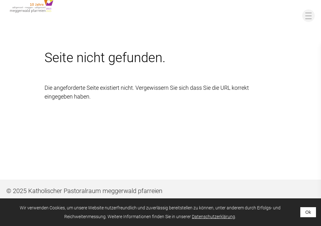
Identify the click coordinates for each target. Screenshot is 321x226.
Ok (308, 212)
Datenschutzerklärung (213, 216)
